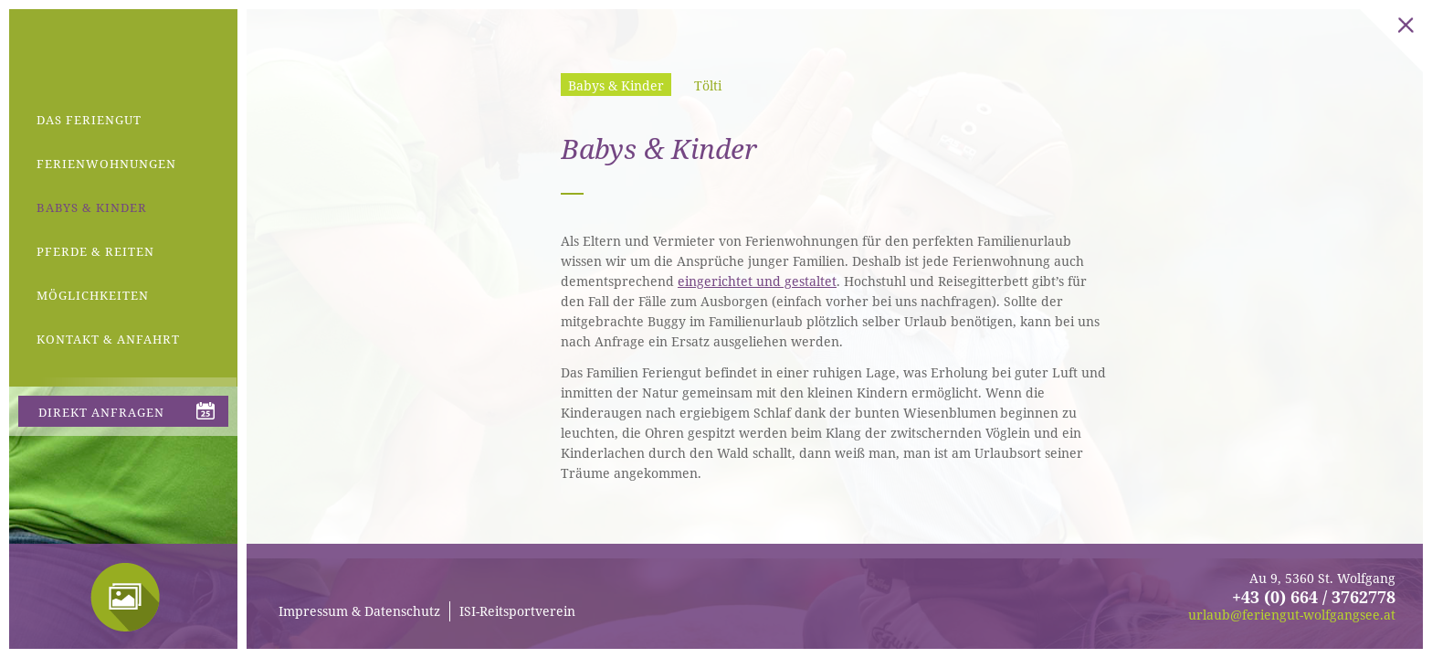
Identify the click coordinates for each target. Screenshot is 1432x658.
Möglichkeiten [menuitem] (93, 295)
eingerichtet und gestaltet (757, 281)
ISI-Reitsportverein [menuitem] (517, 611)
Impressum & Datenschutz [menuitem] (359, 611)
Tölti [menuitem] (707, 85)
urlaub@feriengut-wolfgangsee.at (1291, 614)
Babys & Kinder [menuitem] (92, 207)
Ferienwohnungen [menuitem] (106, 163)
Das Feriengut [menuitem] (89, 119)
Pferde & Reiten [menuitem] (95, 251)
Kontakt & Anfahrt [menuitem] (108, 339)
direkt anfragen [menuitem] (101, 412)
